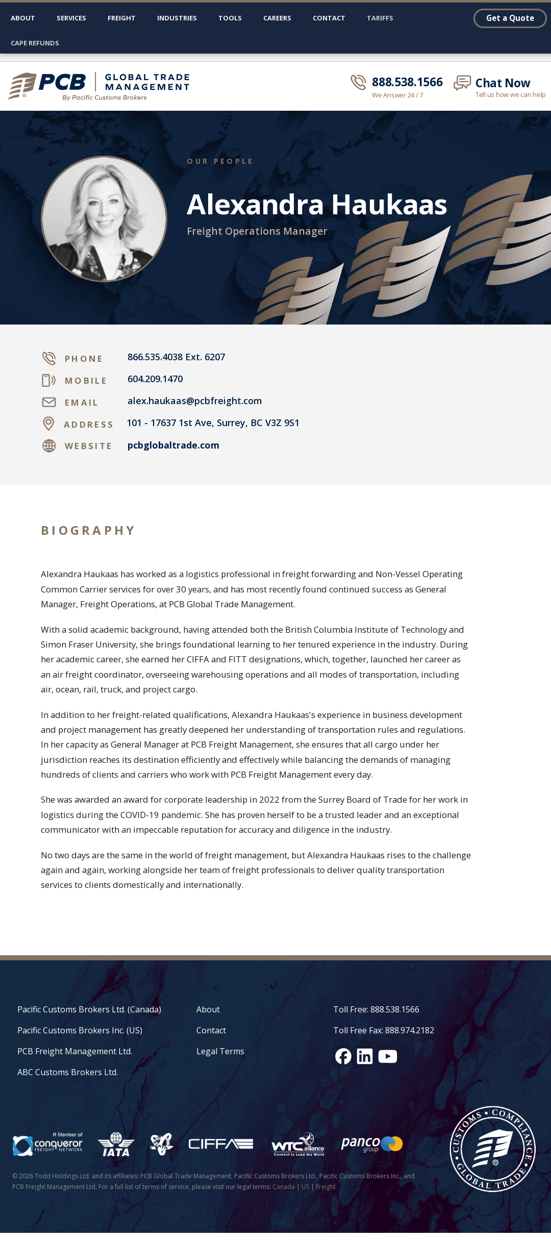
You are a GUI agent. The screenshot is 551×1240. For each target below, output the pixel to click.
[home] (103, 86)
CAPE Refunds (35, 42)
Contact (329, 17)
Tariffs (380, 17)
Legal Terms (220, 1051)
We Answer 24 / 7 (397, 95)
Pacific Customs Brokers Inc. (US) (79, 1030)
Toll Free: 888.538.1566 (376, 1009)
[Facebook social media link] (343, 1056)
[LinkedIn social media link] (365, 1056)
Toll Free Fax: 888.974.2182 (383, 1030)
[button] (71, 20)
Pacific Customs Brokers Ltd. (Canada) (89, 1009)
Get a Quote (510, 18)
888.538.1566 (407, 82)
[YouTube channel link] (387, 1056)
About (23, 17)
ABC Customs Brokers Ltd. (67, 1072)
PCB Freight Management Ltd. (74, 1051)
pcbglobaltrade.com (173, 445)
